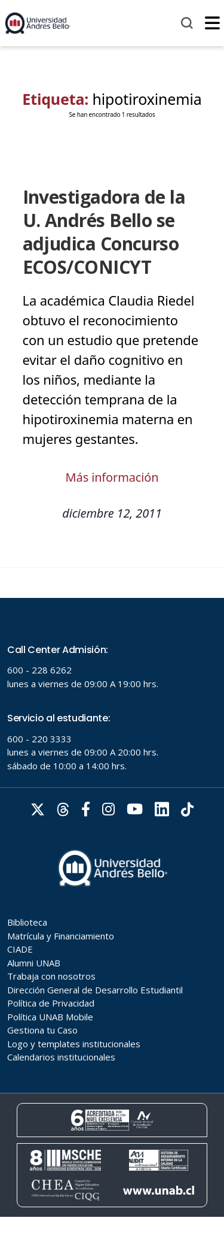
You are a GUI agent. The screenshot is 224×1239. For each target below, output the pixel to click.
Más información (112, 477)
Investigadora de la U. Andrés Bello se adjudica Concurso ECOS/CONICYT (104, 232)
